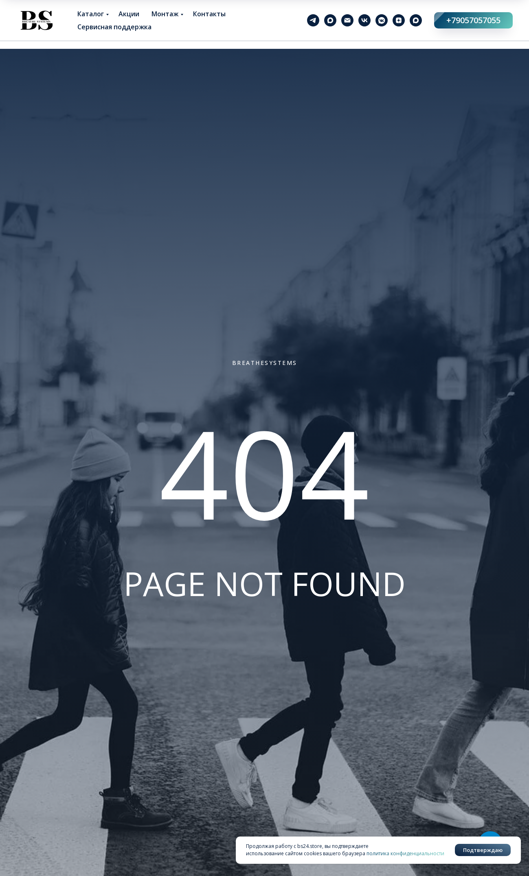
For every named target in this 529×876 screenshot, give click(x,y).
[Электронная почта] (347, 20)
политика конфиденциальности (405, 853)
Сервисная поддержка (114, 26)
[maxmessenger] (330, 20)
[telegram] (313, 20)
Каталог (90, 13)
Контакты (209, 13)
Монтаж (164, 13)
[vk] (364, 20)
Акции (129, 13)
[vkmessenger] (381, 20)
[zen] (399, 20)
